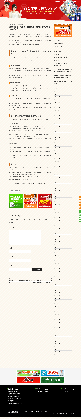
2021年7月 (57, 244)
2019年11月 (58, 298)
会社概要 (74, 2)
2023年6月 (57, 182)
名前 (11, 248)
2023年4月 (57, 188)
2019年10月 (58, 301)
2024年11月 (58, 137)
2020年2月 (57, 290)
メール (11, 257)
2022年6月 (57, 215)
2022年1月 (57, 228)
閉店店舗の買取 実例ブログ (14, 393)
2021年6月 (57, 247)
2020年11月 (58, 266)
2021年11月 (58, 233)
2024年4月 (57, 156)
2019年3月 (57, 319)
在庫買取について (59, 2)
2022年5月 (57, 217)
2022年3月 (57, 223)
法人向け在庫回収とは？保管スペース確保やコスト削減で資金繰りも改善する (63, 70)
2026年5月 (57, 91)
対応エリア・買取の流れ (13, 389)
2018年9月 (57, 335)
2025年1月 (57, 131)
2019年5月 (57, 314)
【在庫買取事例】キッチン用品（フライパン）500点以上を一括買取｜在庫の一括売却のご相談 (63, 63)
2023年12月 (58, 166)
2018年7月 (57, 341)
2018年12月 (58, 327)
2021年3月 (57, 255)
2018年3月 (57, 352)
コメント (11, 227)
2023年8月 (57, 177)
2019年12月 (58, 295)
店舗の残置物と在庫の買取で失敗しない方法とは (63, 82)
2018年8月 (57, 338)
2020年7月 (57, 276)
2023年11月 (58, 169)
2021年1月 (57, 260)
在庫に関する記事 (15, 191)
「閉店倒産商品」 (30, 183)
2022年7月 (57, 212)
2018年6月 (57, 343)
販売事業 (68, 2)
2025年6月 (57, 118)
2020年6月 (57, 279)
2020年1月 (57, 292)
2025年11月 (58, 105)
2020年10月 (58, 268)
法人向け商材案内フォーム (42, 391)
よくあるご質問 (11, 400)
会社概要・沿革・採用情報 (68, 389)
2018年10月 (58, 333)
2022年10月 (58, 204)
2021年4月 (57, 252)
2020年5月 (57, 282)
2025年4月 (57, 123)
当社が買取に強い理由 (13, 391)
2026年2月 (57, 97)
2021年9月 (57, 239)
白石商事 (21, 24)
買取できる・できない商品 (14, 396)
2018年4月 (57, 349)
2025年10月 (58, 107)
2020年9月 (57, 271)
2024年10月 (58, 139)
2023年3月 (57, 190)
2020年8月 (57, 274)
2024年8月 (57, 145)
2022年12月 (58, 199)
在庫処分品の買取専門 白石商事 (9, 2)
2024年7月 (57, 148)
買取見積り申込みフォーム (14, 402)
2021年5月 (57, 250)
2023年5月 (57, 185)
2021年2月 (57, 258)
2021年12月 (58, 231)
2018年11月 (58, 330)
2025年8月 (57, 113)
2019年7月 (57, 309)
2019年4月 (57, 317)
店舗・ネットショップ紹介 (42, 389)
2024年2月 (57, 161)
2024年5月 (57, 153)
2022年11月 (58, 201)
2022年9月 (57, 207)
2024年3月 (57, 158)
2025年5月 (57, 121)
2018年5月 (57, 346)
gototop (77, 415)
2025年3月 (57, 126)
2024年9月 (57, 142)
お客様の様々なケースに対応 (14, 398)
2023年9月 (57, 174)
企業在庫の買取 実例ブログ (14, 395)
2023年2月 (57, 193)
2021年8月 (57, 241)
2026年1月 (57, 99)
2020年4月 (57, 284)
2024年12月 (58, 134)
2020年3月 (57, 287)
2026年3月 (57, 94)
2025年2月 (57, 129)
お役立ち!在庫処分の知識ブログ (15, 403)
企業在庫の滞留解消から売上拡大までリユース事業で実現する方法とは (63, 76)
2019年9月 (57, 303)
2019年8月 (57, 306)
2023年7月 (57, 180)
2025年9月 (57, 110)
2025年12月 (58, 102)
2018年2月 (57, 354)
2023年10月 (58, 172)
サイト (11, 266)
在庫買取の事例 (58, 46)
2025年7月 (57, 115)
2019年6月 (57, 311)
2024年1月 (57, 164)
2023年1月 (57, 196)
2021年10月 (58, 236)
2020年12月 (58, 263)
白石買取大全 (65, 391)
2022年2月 (57, 225)
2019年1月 (57, 325)
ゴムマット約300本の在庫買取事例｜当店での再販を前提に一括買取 (62, 56)
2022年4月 (57, 220)
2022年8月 (57, 209)
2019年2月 (57, 322)
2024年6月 (57, 150)
